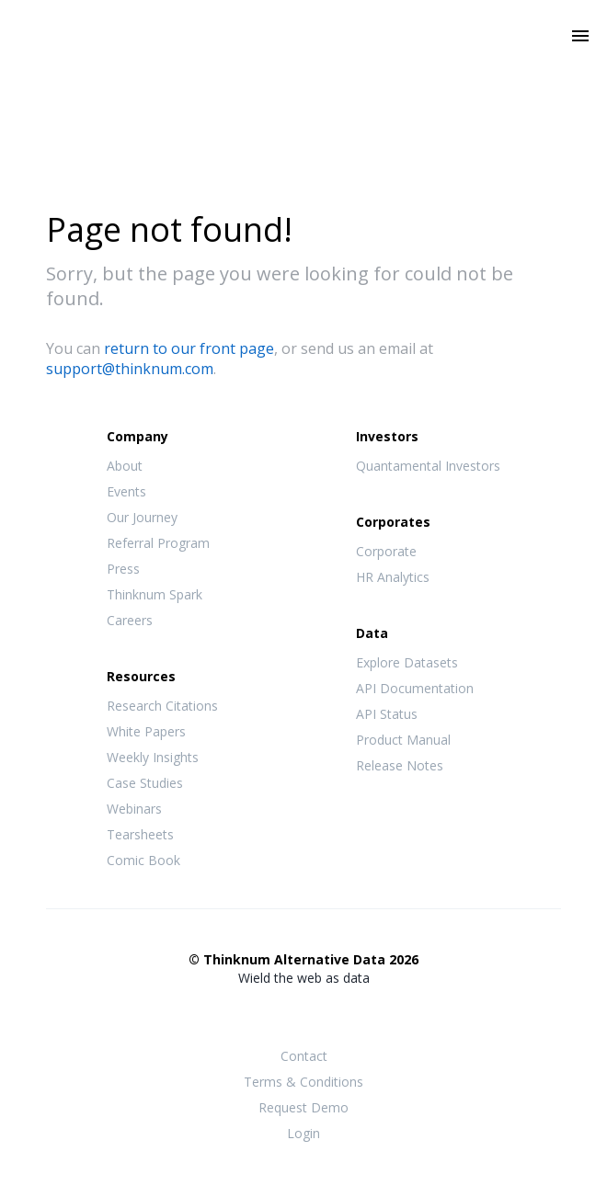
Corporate (386, 551)
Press (123, 568)
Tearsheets (140, 834)
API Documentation (415, 688)
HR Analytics (392, 577)
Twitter (303, 1012)
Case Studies (145, 783)
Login (303, 1133)
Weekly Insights (153, 757)
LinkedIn (340, 1014)
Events (126, 491)
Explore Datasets (407, 662)
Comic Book (143, 860)
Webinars (134, 808)
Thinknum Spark (154, 594)
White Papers (146, 731)
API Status (387, 714)
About (125, 465)
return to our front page (189, 348)
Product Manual (403, 739)
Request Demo (303, 1107)
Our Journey (142, 517)
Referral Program (158, 543)
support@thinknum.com (129, 369)
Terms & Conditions (303, 1081)
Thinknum (303, 62)
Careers (130, 620)
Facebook (267, 1014)
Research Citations (162, 705)
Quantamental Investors (428, 465)
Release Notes (399, 765)
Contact (304, 1056)
